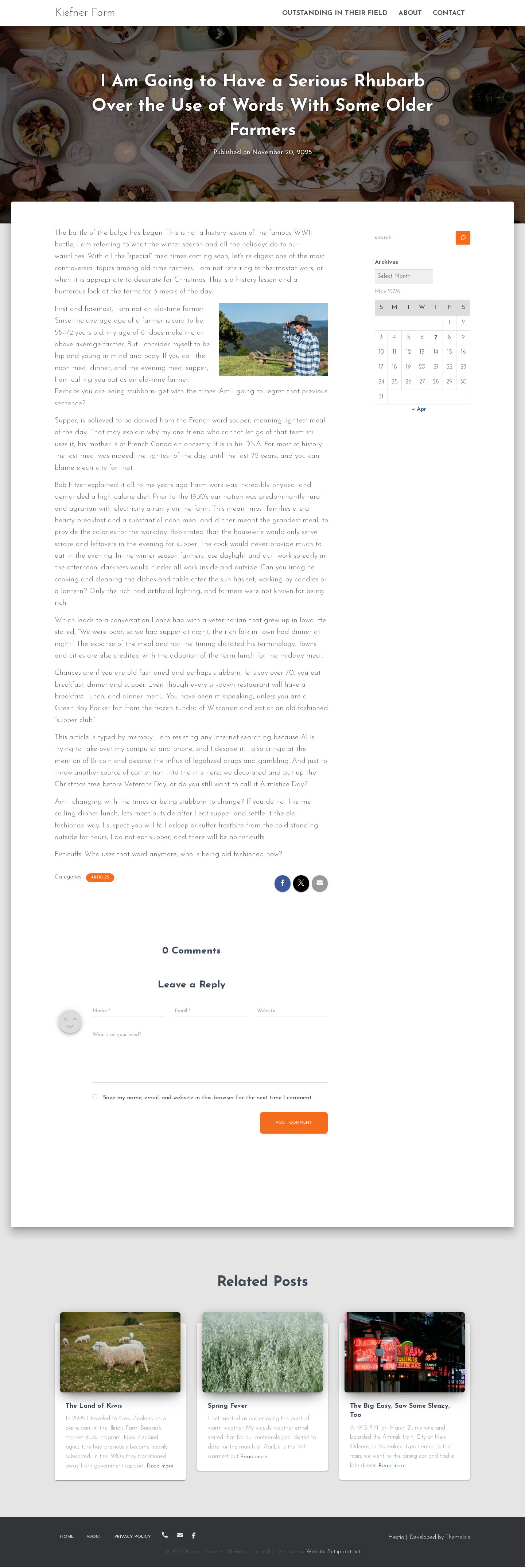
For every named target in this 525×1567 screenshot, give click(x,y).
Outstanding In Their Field (335, 13)
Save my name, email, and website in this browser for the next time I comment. (208, 1098)
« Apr (419, 409)
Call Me (164, 1534)
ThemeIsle (458, 1537)
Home (67, 1537)
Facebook (193, 1536)
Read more (160, 1466)
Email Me (179, 1534)
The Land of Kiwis (94, 1406)
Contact (449, 13)
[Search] (463, 238)
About (410, 13)
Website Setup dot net (333, 1552)
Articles (100, 878)
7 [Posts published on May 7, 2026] (435, 337)
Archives (386, 262)
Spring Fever (227, 1406)
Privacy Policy (132, 1537)
